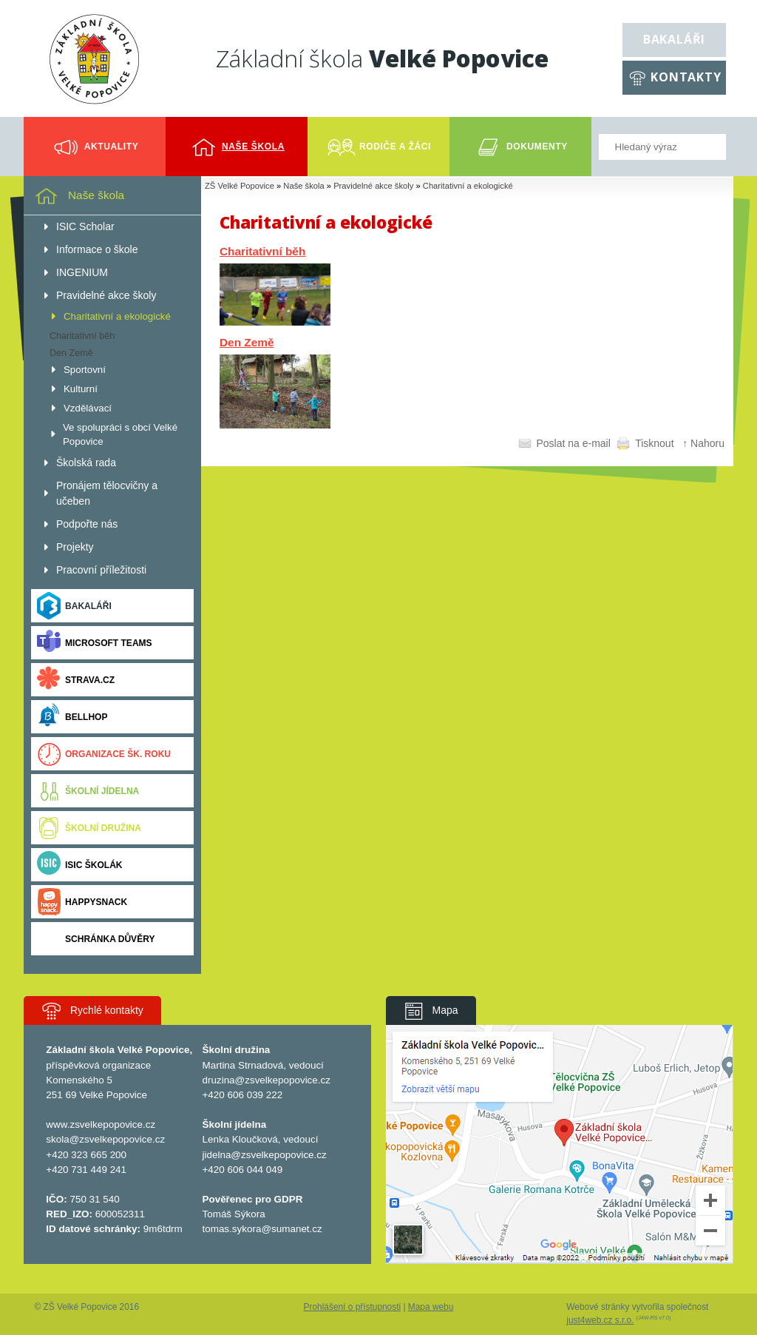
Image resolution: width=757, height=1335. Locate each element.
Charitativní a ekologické (468, 185)
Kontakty (686, 77)
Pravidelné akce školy (373, 185)
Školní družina (89, 827)
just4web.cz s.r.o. (600, 1320)
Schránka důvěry (96, 938)
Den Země (247, 342)
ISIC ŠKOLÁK (80, 864)
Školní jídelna (88, 790)
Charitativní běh (262, 251)
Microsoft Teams (94, 642)
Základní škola (382, 58)
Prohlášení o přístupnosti (352, 1307)
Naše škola (303, 185)
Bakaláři (674, 39)
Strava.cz (76, 679)
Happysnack (82, 901)
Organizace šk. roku (104, 753)
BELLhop (72, 716)
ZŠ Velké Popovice (239, 185)
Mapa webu (430, 1307)
